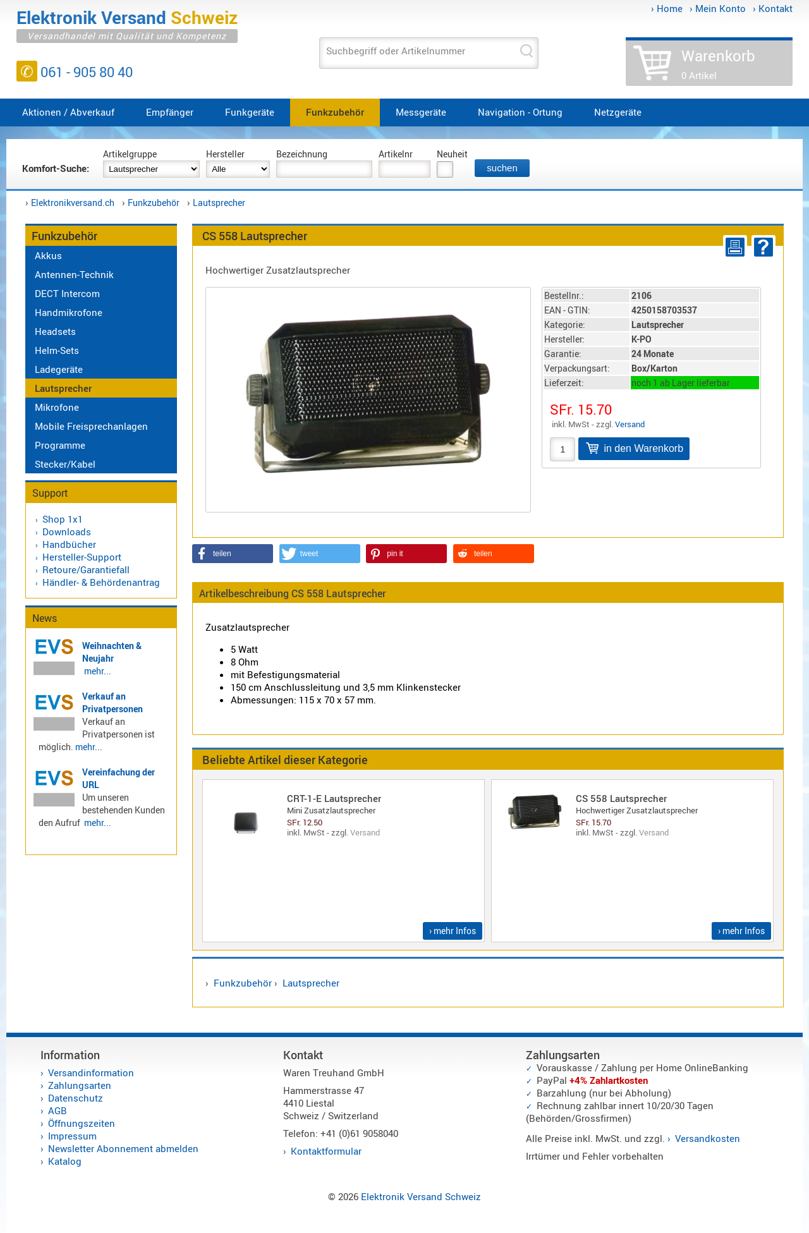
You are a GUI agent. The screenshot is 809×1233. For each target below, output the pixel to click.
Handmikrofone (68, 312)
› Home (667, 8)
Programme (60, 445)
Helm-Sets (57, 350)
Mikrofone (57, 407)
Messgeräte (421, 112)
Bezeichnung (301, 154)
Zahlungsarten (79, 1085)
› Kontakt (773, 8)
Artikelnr (396, 154)
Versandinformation (91, 1072)
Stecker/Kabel (65, 464)
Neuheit (452, 154)
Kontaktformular (326, 1151)
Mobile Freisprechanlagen (91, 426)
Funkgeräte (249, 112)
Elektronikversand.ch (72, 203)
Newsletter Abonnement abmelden (123, 1148)
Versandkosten (707, 1138)
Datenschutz (75, 1097)
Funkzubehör (335, 112)
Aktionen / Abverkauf (68, 112)
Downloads (66, 531)
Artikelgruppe (130, 154)
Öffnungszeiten (81, 1123)
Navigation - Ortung (520, 112)
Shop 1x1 (62, 519)
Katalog (65, 1161)
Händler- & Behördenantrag (101, 582)
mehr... (97, 671)
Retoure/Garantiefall (86, 569)
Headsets (55, 331)
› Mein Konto (718, 8)
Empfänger (169, 112)
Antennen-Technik (74, 274)
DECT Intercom (67, 293)
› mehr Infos (452, 931)
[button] (232, 553)
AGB (57, 1110)
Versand (630, 424)
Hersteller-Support (81, 556)
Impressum (72, 1135)
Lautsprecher (219, 203)
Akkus (48, 255)
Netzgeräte (618, 112)
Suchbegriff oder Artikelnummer (395, 50)
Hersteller (225, 154)
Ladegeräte (59, 369)
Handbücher (69, 544)
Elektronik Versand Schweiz (421, 1196)
